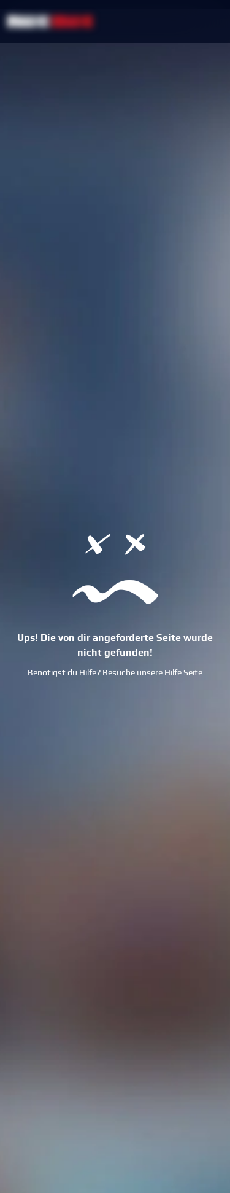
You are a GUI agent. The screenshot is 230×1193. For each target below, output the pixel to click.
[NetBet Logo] (50, 21)
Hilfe (173, 672)
